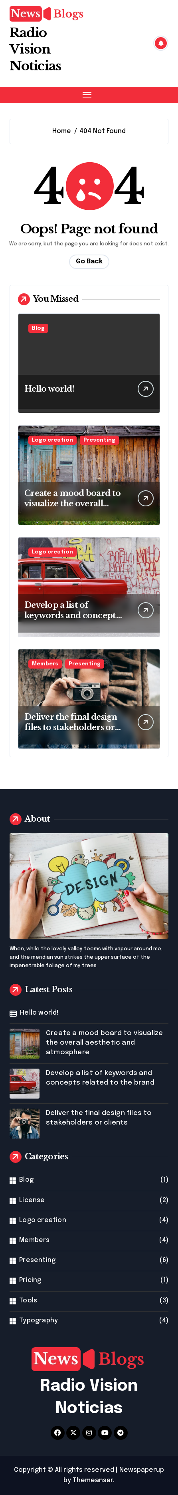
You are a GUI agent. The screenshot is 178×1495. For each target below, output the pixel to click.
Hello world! (49, 389)
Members (45, 664)
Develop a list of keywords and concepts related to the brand (71, 615)
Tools (28, 1300)
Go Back (89, 261)
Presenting (99, 440)
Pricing (30, 1280)
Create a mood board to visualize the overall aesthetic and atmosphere (104, 1043)
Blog (38, 328)
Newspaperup (141, 1470)
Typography (38, 1320)
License (32, 1200)
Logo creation (52, 440)
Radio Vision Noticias (35, 49)
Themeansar (93, 1480)
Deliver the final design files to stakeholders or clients (70, 727)
